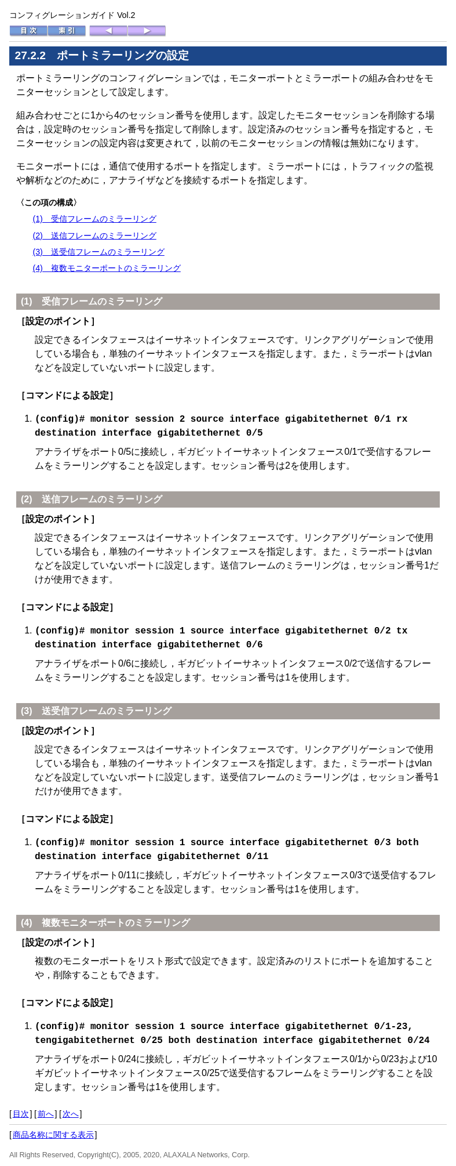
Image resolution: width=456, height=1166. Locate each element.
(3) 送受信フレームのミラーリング (98, 251)
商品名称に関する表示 (53, 1132)
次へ (71, 1111)
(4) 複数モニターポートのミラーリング (106, 268)
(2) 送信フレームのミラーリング (94, 235)
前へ (46, 1111)
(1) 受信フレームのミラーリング (94, 218)
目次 (21, 1111)
